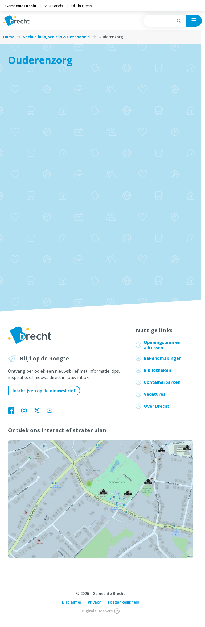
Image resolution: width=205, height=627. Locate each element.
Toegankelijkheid (123, 602)
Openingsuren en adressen (162, 345)
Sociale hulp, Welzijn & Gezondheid (56, 37)
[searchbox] (165, 21)
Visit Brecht (53, 6)
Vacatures (154, 394)
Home (8, 37)
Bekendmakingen (163, 358)
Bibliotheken (157, 370)
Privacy (94, 602)
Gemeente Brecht (20, 6)
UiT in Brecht (82, 6)
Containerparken (162, 382)
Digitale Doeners (101, 611)
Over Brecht (156, 406)
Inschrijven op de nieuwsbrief (44, 391)
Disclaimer (71, 602)
